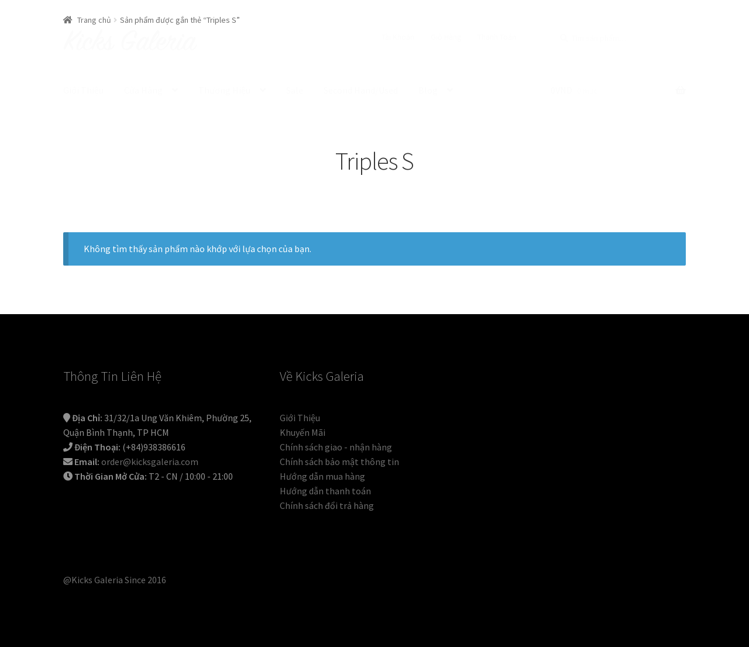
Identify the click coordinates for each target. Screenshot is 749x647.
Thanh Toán (496, 37)
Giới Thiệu (83, 90)
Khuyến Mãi (302, 432)
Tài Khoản (398, 37)
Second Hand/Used (361, 90)
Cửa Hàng (143, 90)
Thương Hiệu (224, 90)
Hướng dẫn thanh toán (325, 491)
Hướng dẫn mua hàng (322, 476)
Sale (294, 90)
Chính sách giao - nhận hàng (336, 447)
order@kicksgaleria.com (149, 461)
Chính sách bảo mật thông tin (339, 461)
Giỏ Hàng (446, 37)
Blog (428, 90)
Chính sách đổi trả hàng (327, 505)
